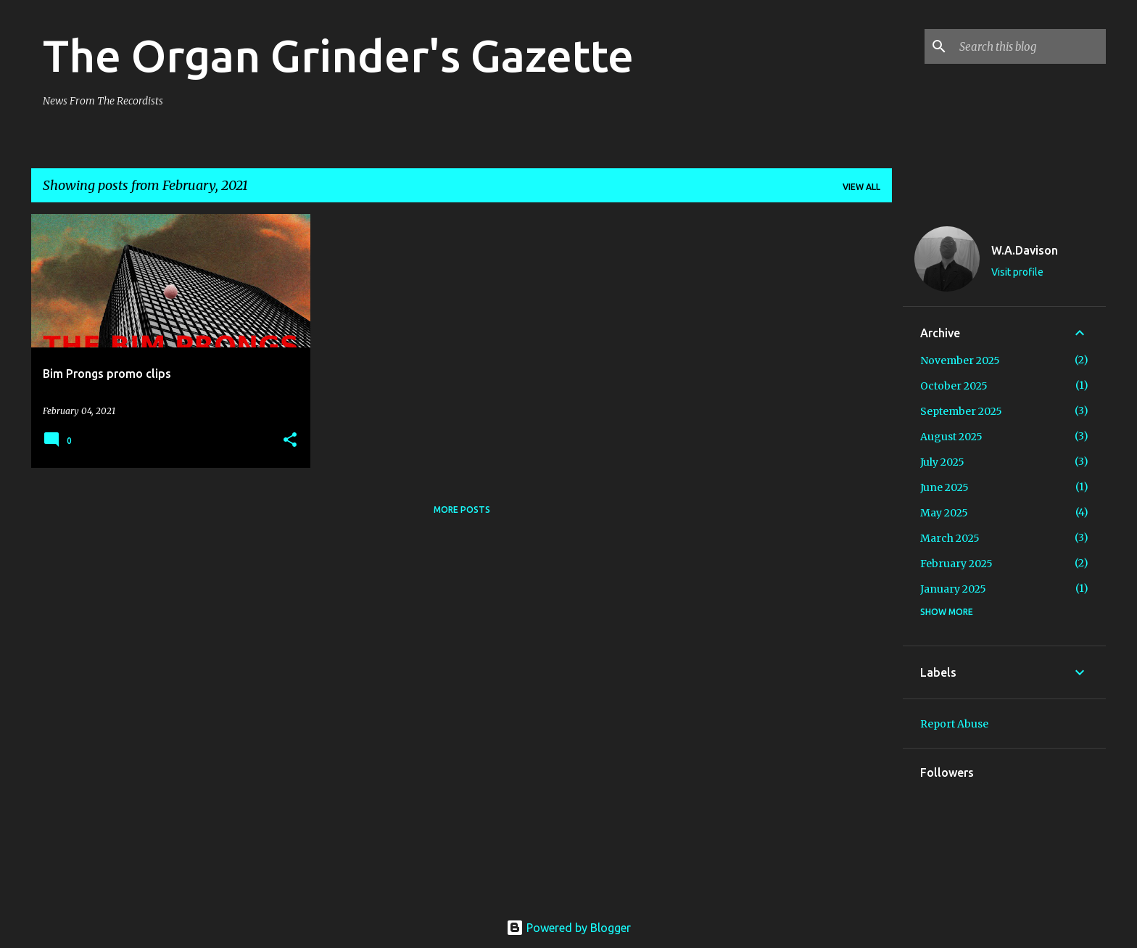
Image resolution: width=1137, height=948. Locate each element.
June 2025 (944, 487)
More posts (462, 509)
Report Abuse (954, 723)
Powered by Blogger (568, 927)
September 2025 (961, 411)
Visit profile (1017, 272)
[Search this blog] (1030, 46)
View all (861, 186)
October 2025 (954, 385)
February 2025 (956, 563)
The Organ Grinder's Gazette (338, 55)
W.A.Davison (1024, 250)
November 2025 (960, 360)
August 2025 (951, 436)
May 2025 (944, 512)
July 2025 (942, 462)
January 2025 (953, 588)
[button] (290, 440)
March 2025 (950, 538)
